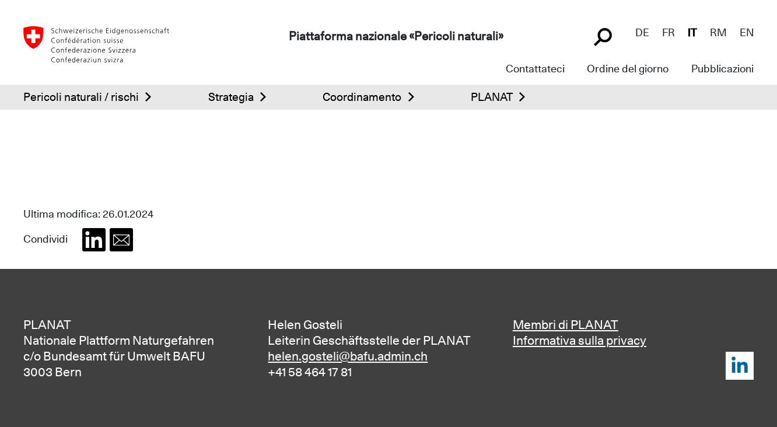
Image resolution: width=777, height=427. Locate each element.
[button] (94, 239)
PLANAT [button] (492, 97)
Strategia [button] (231, 97)
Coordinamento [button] (362, 97)
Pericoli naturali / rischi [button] (81, 97)
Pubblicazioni (722, 68)
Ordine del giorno (627, 68)
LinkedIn (740, 366)
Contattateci (535, 68)
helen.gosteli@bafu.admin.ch (348, 356)
